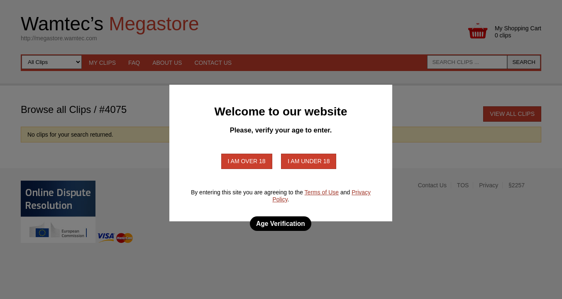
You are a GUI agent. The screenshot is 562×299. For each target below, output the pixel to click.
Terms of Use (322, 192)
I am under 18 (309, 161)
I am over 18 (247, 161)
